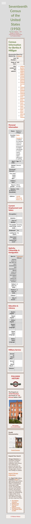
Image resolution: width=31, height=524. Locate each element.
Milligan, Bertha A (22, 67)
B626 (18, 135)
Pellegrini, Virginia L (23, 94)
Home (16, 31)
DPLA (16, 479)
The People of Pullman (16, 32)
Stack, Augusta (22, 97)
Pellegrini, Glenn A (23, 87)
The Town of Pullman (15, 505)
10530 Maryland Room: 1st (19, 197)
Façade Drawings (15, 450)
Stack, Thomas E (23, 116)
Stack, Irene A (22, 103)
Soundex (18, 138)
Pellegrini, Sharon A (23, 91)
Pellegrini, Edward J (23, 79)
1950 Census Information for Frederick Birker (15, 35)
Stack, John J (22, 110)
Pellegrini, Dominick (23, 76)
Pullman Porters (16, 507)
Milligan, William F (23, 70)
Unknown (20, 256)
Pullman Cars (15, 503)
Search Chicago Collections (13, 474)
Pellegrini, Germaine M (23, 83)
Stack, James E (22, 106)
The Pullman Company (15, 501)
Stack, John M (22, 113)
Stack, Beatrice (22, 100)
